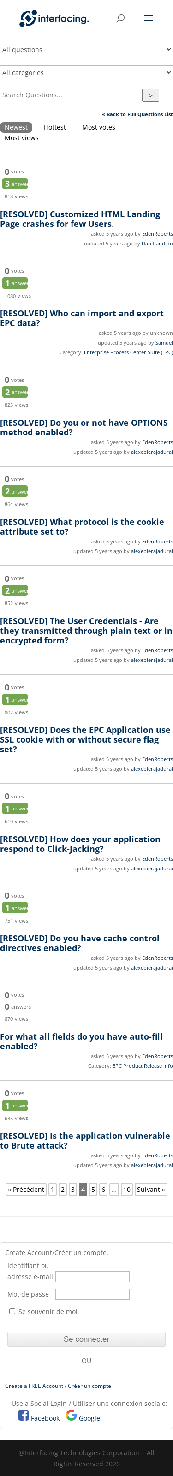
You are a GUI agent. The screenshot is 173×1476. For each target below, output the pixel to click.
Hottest (55, 127)
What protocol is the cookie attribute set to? (82, 526)
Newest (16, 127)
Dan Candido (157, 243)
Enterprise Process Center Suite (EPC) (128, 352)
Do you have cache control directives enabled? (80, 943)
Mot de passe (28, 1294)
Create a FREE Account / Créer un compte (58, 1385)
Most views (22, 137)
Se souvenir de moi (43, 1311)
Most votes (98, 127)
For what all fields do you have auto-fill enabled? (81, 1041)
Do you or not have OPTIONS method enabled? (84, 427)
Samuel (164, 342)
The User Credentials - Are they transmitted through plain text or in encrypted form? (86, 630)
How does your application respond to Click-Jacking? (80, 843)
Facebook (45, 1418)
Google (89, 1418)
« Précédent (26, 1189)
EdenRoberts (157, 233)
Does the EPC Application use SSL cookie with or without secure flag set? (85, 739)
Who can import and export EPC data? (82, 318)
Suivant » (151, 1189)
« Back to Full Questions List (137, 114)
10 (127, 1189)
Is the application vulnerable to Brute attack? (85, 1140)
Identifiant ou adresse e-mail (30, 1271)
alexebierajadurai (152, 451)
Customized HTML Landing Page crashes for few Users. (80, 218)
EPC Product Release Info (143, 1065)
